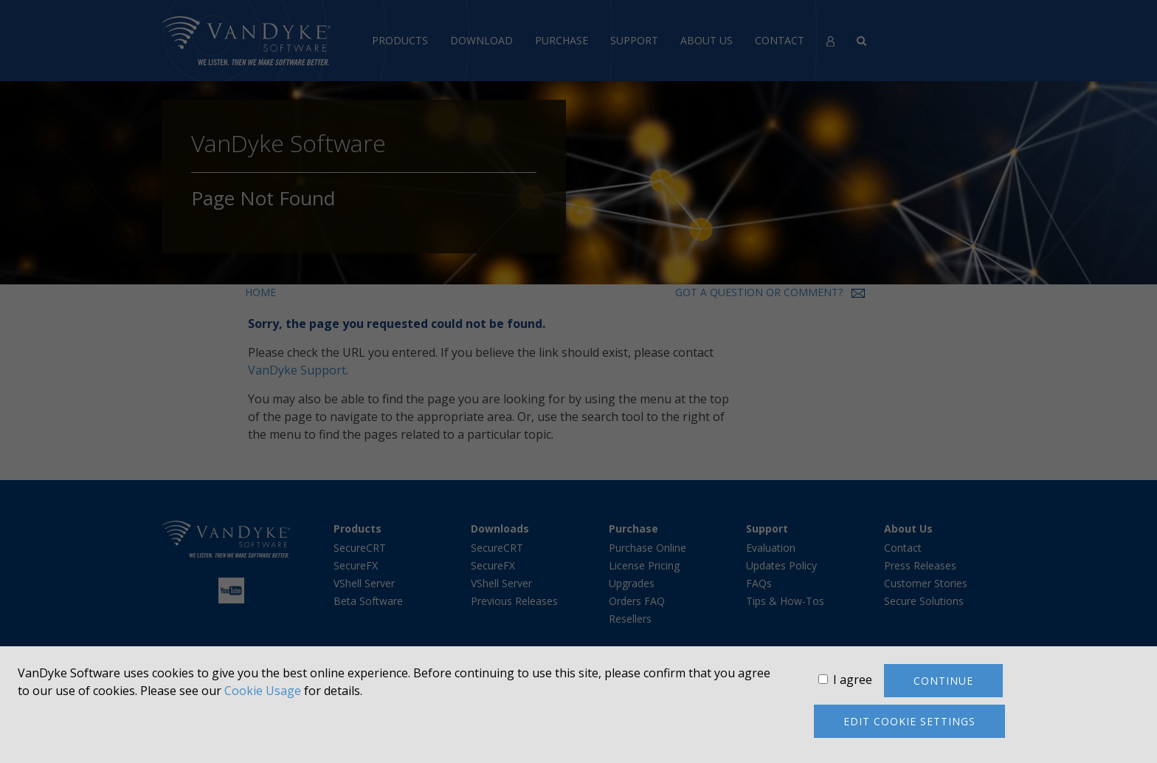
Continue (943, 681)
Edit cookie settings (909, 721)
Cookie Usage (262, 690)
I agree (852, 679)
